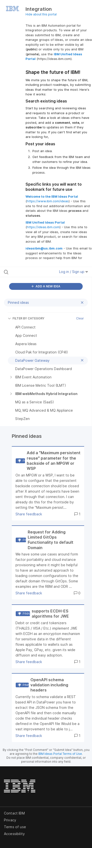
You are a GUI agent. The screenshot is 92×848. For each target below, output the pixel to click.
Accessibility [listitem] (14, 834)
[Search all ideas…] (29, 272)
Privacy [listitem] (10, 820)
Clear (80, 318)
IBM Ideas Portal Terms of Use (60, 754)
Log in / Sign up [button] (73, 272)
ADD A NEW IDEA (45, 286)
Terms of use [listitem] (15, 827)
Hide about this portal (41, 14)
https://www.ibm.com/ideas (48, 201)
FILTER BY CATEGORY (26, 318)
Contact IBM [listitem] (14, 813)
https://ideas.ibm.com (43, 227)
